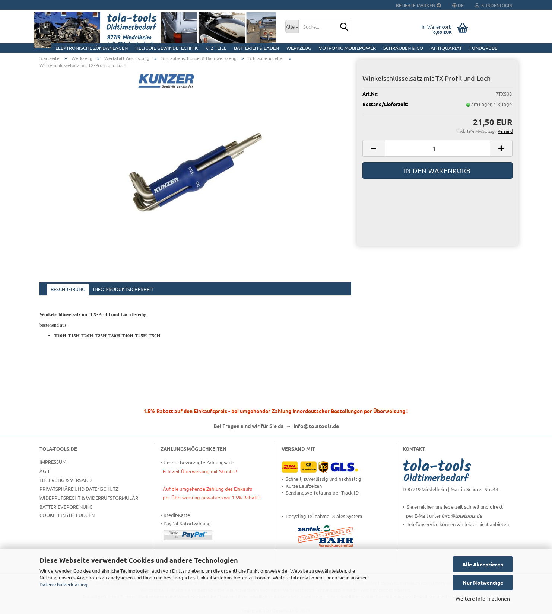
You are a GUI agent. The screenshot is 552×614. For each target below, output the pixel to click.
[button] (373, 148)
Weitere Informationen (483, 598)
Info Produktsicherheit (123, 289)
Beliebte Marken (418, 5)
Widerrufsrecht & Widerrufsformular (88, 498)
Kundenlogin (494, 5)
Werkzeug (298, 48)
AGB (44, 471)
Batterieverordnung (66, 506)
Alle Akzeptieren (482, 564)
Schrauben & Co (403, 48)
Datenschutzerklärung (63, 584)
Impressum (52, 461)
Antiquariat (446, 48)
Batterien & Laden (256, 48)
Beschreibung (68, 289)
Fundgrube (483, 48)
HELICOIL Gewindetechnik (166, 48)
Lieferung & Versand (65, 480)
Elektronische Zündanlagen (91, 48)
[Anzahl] (437, 148)
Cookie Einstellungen (67, 515)
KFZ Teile (215, 48)
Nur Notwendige (483, 582)
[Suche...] (291, 26)
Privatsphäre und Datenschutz (78, 489)
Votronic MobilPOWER (347, 48)
